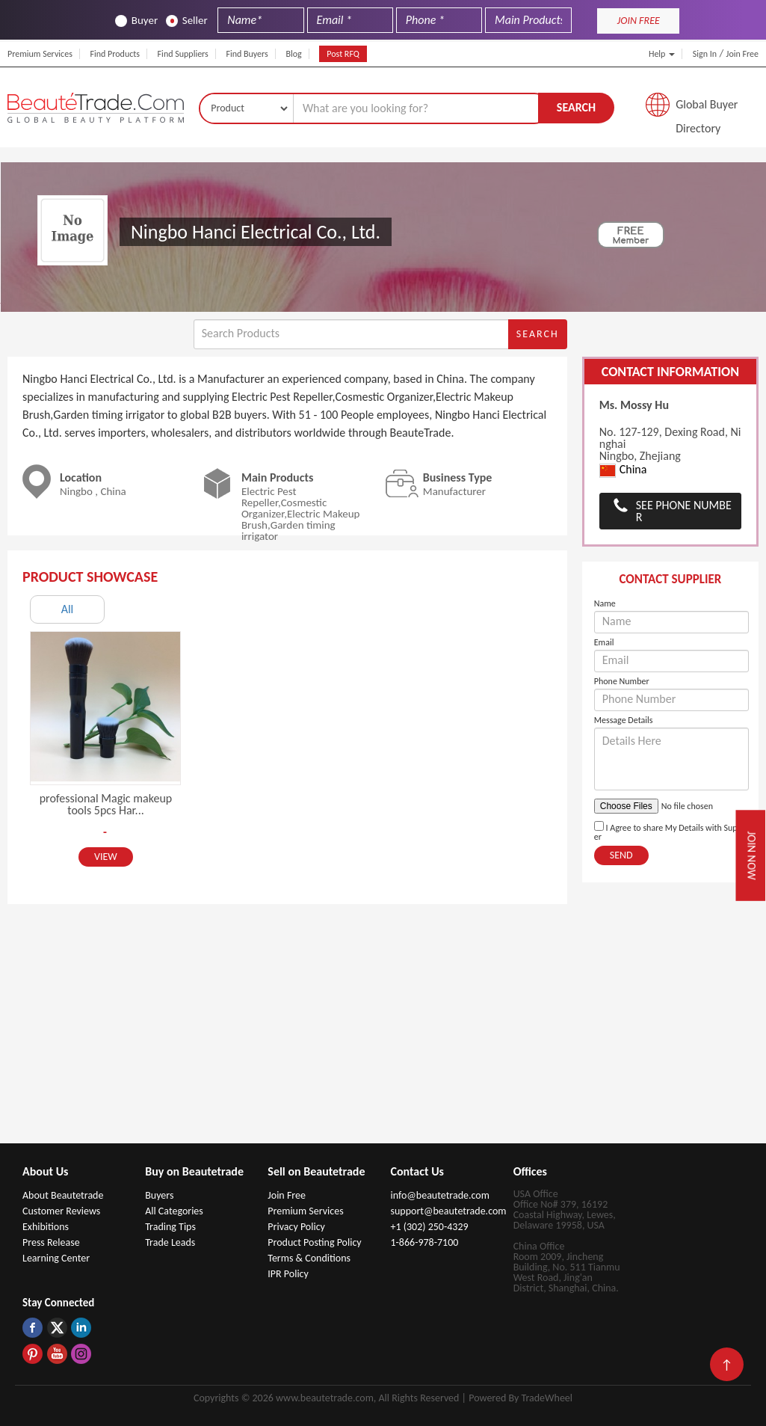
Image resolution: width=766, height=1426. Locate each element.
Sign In (705, 54)
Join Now (752, 855)
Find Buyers (247, 54)
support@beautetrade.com (448, 1211)
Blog (293, 54)
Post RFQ (343, 54)
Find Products (115, 54)
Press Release (51, 1242)
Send (621, 855)
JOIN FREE (638, 20)
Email (604, 642)
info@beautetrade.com (439, 1195)
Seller (187, 20)
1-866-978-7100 (424, 1242)
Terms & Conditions (309, 1258)
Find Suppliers (183, 54)
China (623, 470)
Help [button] (662, 54)
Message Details (623, 720)
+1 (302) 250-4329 (429, 1226)
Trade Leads (170, 1242)
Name (605, 603)
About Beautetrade (62, 1195)
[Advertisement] (383, 1031)
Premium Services (39, 54)
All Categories (174, 1211)
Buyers (159, 1195)
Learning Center (56, 1258)
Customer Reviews (61, 1211)
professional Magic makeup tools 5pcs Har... (106, 804)
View (105, 856)
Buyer (136, 20)
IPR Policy (288, 1273)
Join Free (742, 54)
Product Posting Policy (314, 1242)
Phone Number (621, 681)
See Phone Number (684, 511)
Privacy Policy (296, 1226)
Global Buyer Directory (707, 108)
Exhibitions (45, 1226)
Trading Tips (170, 1226)
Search (576, 107)
